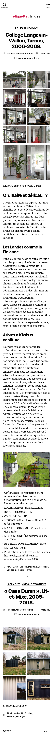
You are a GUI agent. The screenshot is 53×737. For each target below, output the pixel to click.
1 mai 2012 (45, 53)
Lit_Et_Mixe (26, 713)
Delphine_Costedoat (38, 566)
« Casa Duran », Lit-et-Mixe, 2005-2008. (26, 597)
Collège (23, 566)
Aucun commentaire (28, 58)
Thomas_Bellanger (16, 716)
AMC (9, 566)
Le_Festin (19, 570)
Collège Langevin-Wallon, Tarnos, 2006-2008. (26, 40)
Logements (13, 584)
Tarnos (28, 570)
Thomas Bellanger (16, 705)
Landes (10, 570)
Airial (9, 713)
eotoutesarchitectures (21, 53)
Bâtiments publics (26, 28)
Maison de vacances (34, 584)
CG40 (16, 566)
